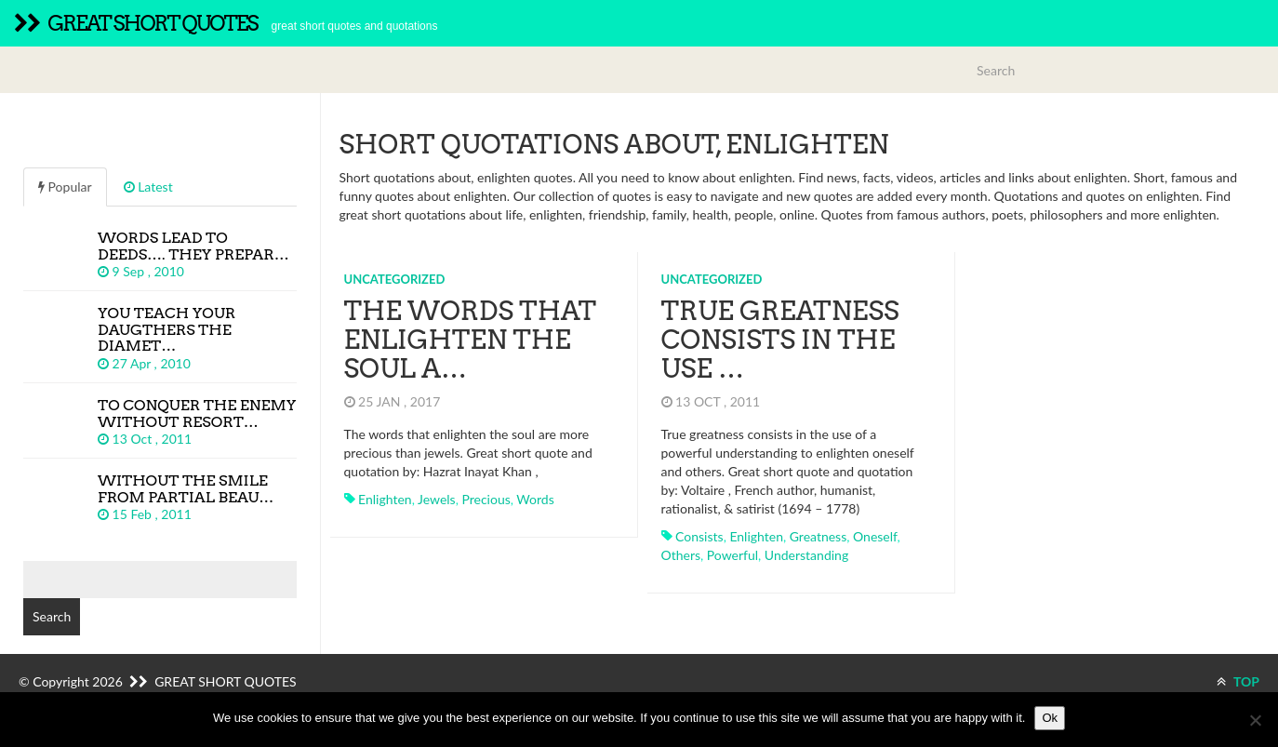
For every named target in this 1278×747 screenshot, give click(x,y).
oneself (875, 536)
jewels (437, 499)
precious (485, 499)
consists (699, 536)
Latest (148, 186)
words (534, 499)
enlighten (385, 499)
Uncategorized (395, 279)
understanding (806, 555)
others (681, 555)
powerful (732, 555)
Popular (65, 186)
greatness (818, 536)
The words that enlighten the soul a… (470, 339)
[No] (1254, 720)
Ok (1050, 718)
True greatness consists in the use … (780, 339)
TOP (1238, 681)
